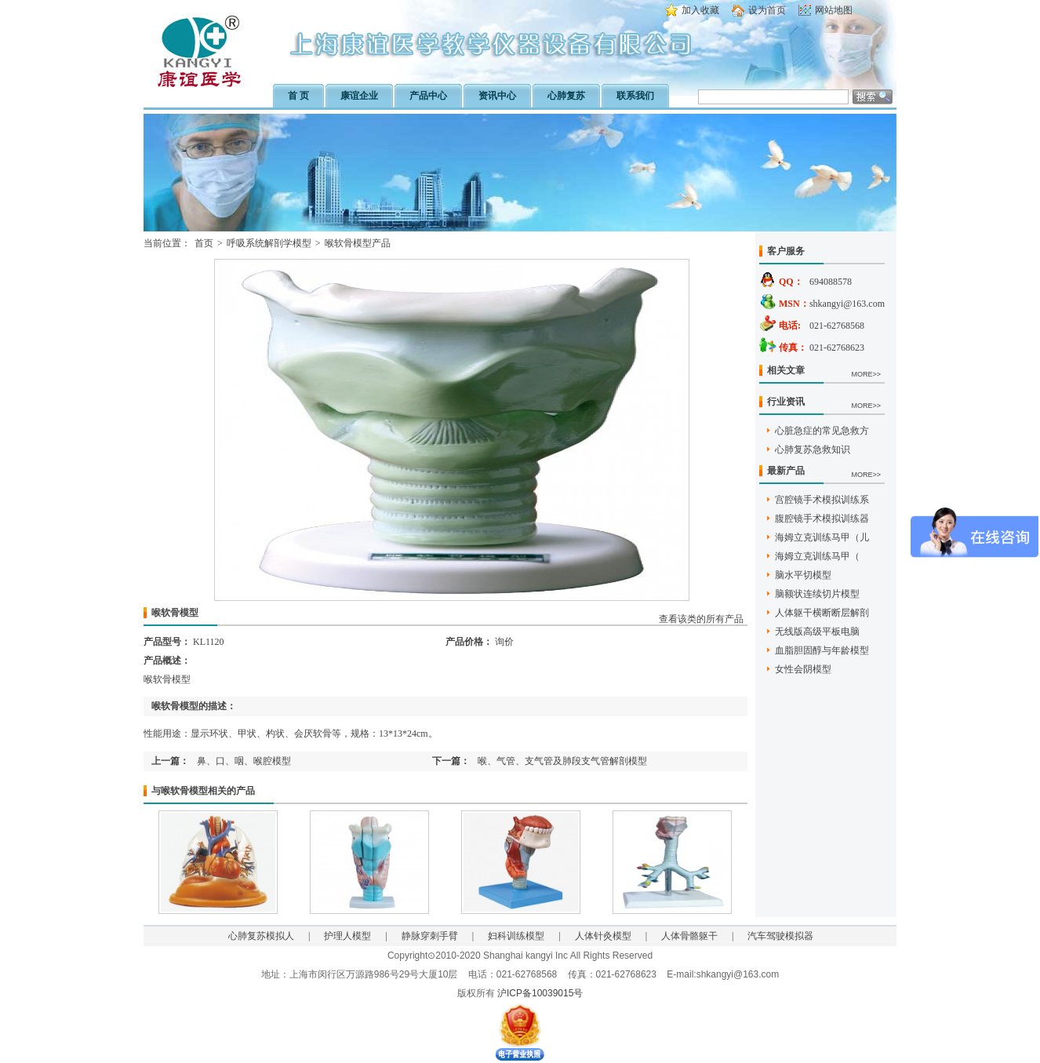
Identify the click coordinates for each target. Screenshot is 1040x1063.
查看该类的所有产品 (701, 618)
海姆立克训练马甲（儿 (822, 537)
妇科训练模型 (516, 935)
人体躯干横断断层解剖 (822, 612)
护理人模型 (347, 935)
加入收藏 (700, 10)
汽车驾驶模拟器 (780, 935)
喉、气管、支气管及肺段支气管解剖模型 (562, 760)
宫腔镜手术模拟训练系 (822, 499)
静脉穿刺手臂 (430, 935)
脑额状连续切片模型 (817, 593)
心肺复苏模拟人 (261, 935)
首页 (204, 243)
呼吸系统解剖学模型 (269, 243)
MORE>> (866, 374)
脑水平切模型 (803, 575)
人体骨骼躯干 (689, 935)
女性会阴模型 (803, 669)
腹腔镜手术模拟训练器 (822, 518)
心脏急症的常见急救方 (822, 430)
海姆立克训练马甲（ (817, 556)
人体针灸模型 (603, 935)
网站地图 (834, 10)
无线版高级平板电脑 (817, 631)
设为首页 (767, 10)
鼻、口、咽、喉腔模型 (244, 760)
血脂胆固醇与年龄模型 (822, 650)
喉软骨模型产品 (358, 243)
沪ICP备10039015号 (540, 993)
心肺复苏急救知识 (812, 449)
